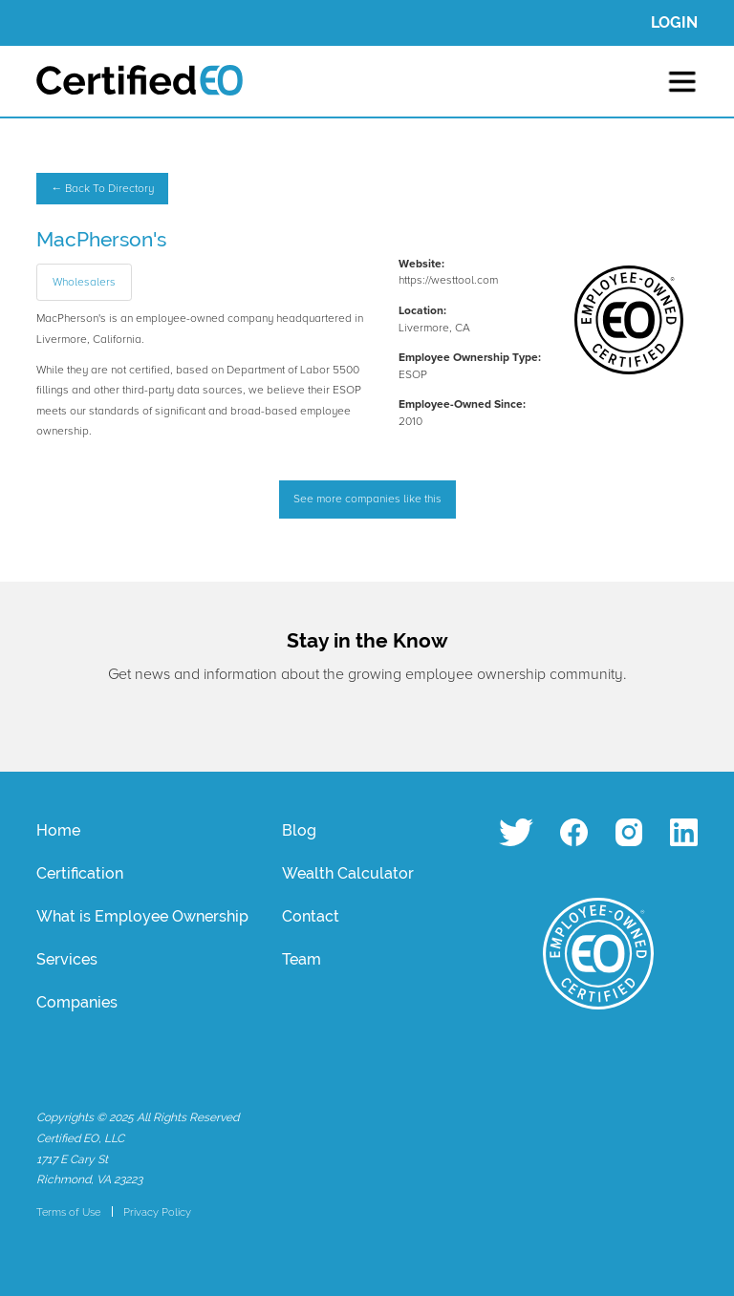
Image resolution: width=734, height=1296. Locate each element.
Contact (310, 916)
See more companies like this (367, 499)
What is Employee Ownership (142, 916)
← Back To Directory (102, 188)
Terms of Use (68, 1212)
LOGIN (674, 22)
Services (66, 959)
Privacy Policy (157, 1212)
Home (58, 830)
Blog (299, 830)
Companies (77, 1002)
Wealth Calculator (348, 873)
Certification (79, 873)
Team (301, 959)
